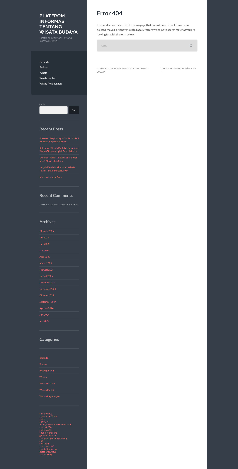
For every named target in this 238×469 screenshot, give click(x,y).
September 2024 (47, 301)
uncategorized (46, 370)
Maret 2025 (45, 263)
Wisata (43, 72)
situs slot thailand (48, 432)
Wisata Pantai (47, 78)
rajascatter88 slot (48, 416)
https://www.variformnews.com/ (55, 424)
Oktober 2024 (46, 295)
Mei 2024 (44, 321)
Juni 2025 (44, 244)
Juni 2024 (44, 314)
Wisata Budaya (47, 383)
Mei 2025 (44, 250)
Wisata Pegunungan (50, 83)
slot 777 (43, 421)
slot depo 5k (45, 430)
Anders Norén (181, 68)
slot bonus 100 (46, 446)
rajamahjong (45, 454)
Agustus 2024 (46, 308)
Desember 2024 (47, 282)
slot (41, 440)
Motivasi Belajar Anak (50, 177)
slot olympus (45, 413)
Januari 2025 (46, 276)
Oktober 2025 (46, 231)
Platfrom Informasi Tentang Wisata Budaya (58, 24)
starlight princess (48, 449)
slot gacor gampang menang (53, 438)
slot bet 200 (45, 427)
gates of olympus (47, 435)
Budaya (43, 67)
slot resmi (44, 443)
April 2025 (44, 256)
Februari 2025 (46, 269)
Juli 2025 (44, 237)
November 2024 (47, 289)
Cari (42, 104)
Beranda (44, 62)
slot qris (43, 419)
